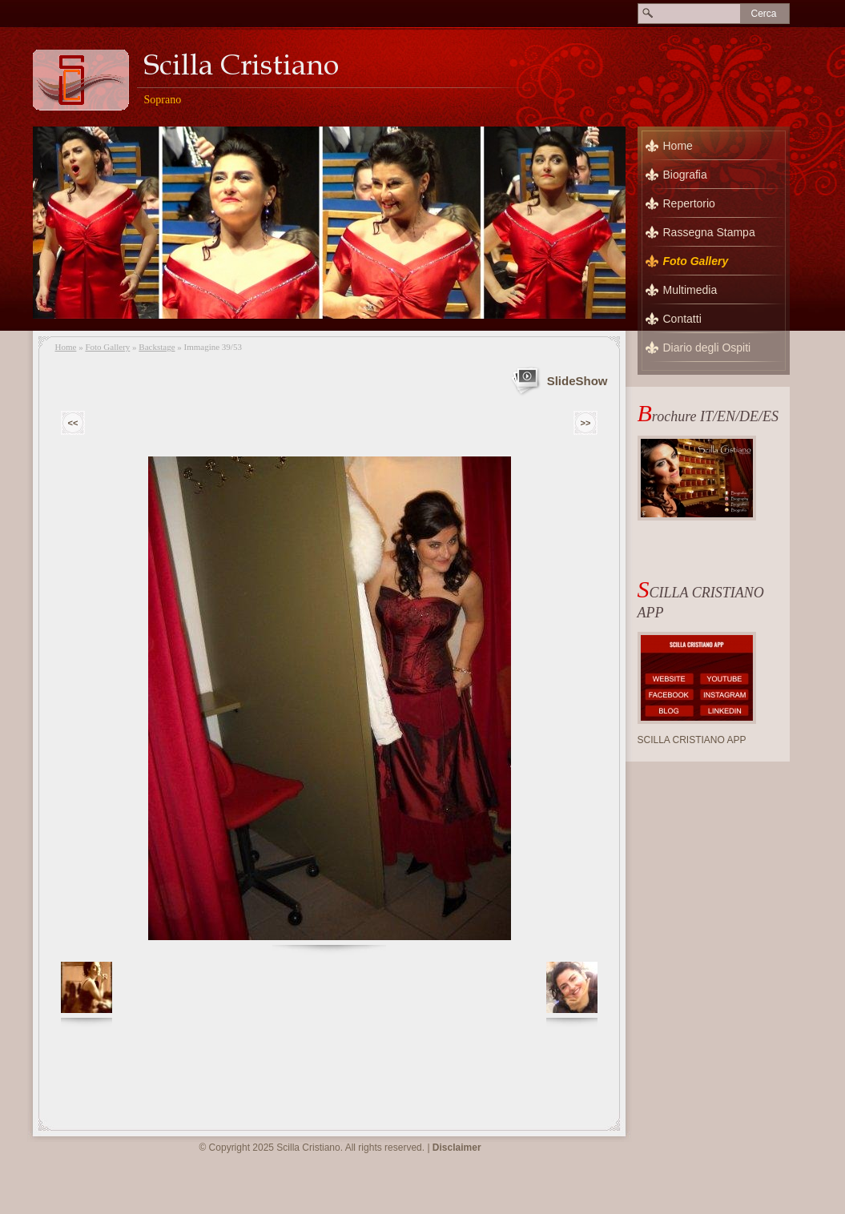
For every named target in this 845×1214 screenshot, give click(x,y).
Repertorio (689, 203)
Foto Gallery (107, 347)
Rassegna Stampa (709, 232)
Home (66, 347)
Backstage (157, 347)
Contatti (682, 318)
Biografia (685, 174)
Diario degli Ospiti (707, 347)
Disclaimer (457, 1147)
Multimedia (690, 289)
